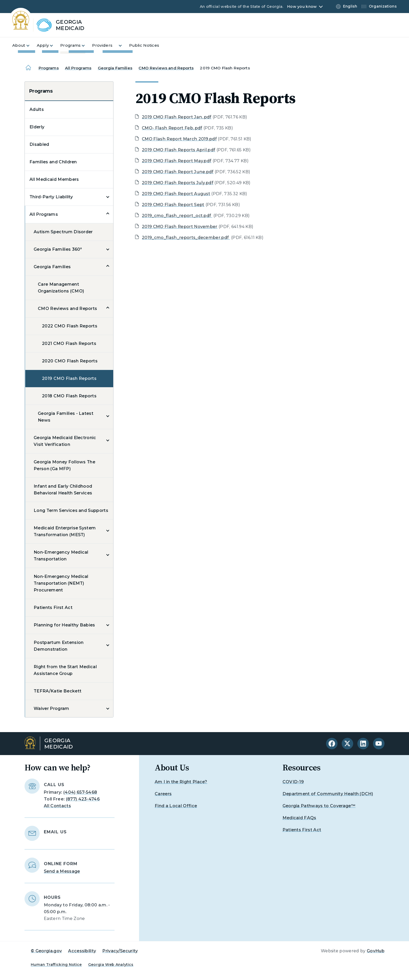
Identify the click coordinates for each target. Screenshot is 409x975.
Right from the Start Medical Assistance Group (65, 670)
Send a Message (62, 871)
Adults (36, 109)
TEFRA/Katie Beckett (57, 691)
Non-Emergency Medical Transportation (61, 555)
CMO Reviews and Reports (166, 67)
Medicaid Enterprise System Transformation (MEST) (65, 531)
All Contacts (57, 805)
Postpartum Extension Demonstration (58, 646)
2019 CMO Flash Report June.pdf (178, 171)
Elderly (36, 126)
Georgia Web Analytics (111, 964)
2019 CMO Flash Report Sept (173, 204)
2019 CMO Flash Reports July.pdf (177, 182)
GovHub (375, 950)
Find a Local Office (176, 805)
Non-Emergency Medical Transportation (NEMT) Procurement (61, 583)
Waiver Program (51, 708)
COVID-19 (293, 781)
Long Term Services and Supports (71, 510)
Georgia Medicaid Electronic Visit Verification (65, 441)
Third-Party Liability (51, 196)
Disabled (39, 144)
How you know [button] (302, 6)
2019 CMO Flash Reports (69, 378)
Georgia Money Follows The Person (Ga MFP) (64, 465)
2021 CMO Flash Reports (69, 343)
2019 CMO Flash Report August (176, 193)
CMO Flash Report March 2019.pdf (179, 138)
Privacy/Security (120, 950)
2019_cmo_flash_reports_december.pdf (186, 237)
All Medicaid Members (54, 179)
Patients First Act (53, 607)
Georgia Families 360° (58, 249)
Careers (163, 793)
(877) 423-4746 (83, 799)
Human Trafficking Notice (56, 964)
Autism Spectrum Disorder (63, 231)
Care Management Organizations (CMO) (61, 288)
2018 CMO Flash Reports (69, 395)
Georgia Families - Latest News (65, 417)
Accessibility (82, 950)
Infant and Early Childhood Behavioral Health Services (63, 489)
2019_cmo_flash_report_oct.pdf (177, 215)
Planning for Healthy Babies (64, 625)
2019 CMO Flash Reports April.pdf (178, 149)
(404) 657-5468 (80, 792)
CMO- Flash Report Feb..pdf (172, 127)
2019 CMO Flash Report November (180, 226)
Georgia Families (115, 67)
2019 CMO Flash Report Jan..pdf (177, 117)
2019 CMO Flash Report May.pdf (176, 160)
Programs (49, 67)
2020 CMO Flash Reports (70, 360)
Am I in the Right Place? (181, 781)
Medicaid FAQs (299, 817)
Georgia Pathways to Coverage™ (319, 805)
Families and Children (53, 161)
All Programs (78, 67)
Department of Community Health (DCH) (327, 793)
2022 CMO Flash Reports (69, 326)
